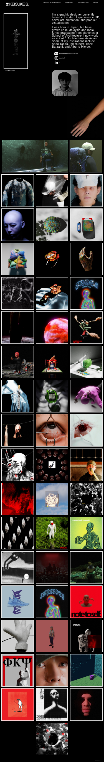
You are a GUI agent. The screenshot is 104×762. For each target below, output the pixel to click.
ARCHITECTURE (83, 2)
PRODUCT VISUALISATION (51, 2)
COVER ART (69, 2)
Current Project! (10, 70)
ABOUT (95, 2)
